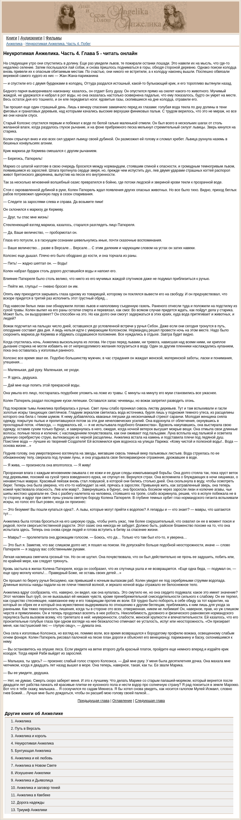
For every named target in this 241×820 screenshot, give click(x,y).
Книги (11, 38)
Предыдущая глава (93, 701)
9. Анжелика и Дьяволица (32, 780)
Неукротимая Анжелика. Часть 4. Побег (58, 44)
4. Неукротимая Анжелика (32, 743)
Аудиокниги (31, 38)
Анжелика (14, 44)
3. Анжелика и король (28, 736)
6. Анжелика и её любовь (31, 758)
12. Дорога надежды (27, 802)
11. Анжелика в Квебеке (30, 795)
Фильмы (54, 38)
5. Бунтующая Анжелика (31, 751)
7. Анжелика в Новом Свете (33, 765)
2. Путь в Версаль (26, 728)
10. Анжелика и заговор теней (35, 788)
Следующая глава (150, 701)
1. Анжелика (21, 721)
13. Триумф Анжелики (29, 810)
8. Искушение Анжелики (31, 773)
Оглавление (122, 701)
